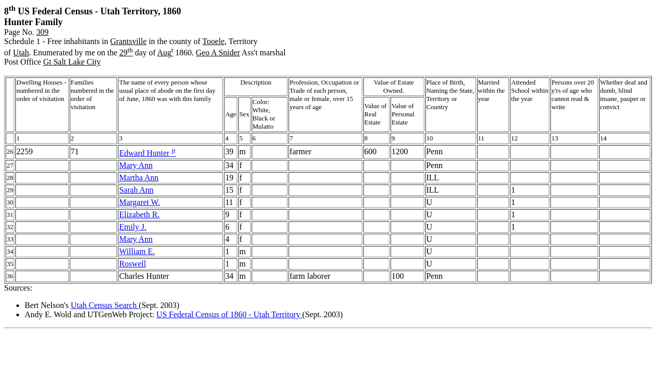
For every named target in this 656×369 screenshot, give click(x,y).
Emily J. (132, 226)
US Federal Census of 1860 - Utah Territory (229, 314)
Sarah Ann (136, 190)
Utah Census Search (105, 305)
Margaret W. (139, 202)
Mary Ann (135, 165)
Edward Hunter (147, 153)
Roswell (132, 263)
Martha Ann (138, 177)
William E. (137, 251)
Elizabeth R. (139, 214)
